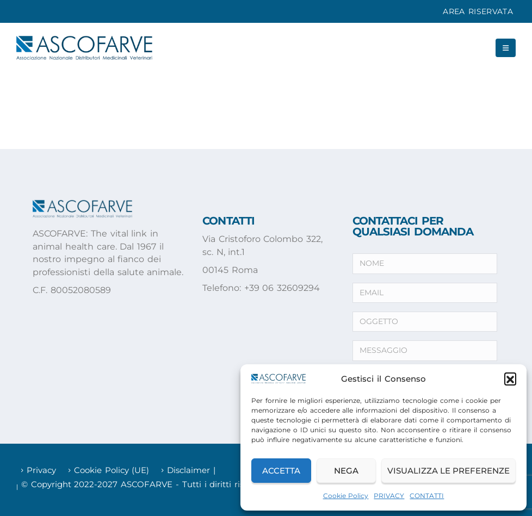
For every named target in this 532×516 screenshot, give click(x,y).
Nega (346, 470)
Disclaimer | (191, 470)
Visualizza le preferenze (448, 470)
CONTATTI (427, 496)
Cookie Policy (346, 496)
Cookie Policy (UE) (112, 470)
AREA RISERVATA (478, 11)
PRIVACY (389, 496)
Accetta (281, 470)
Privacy (41, 470)
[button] (510, 378)
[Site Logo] (84, 48)
